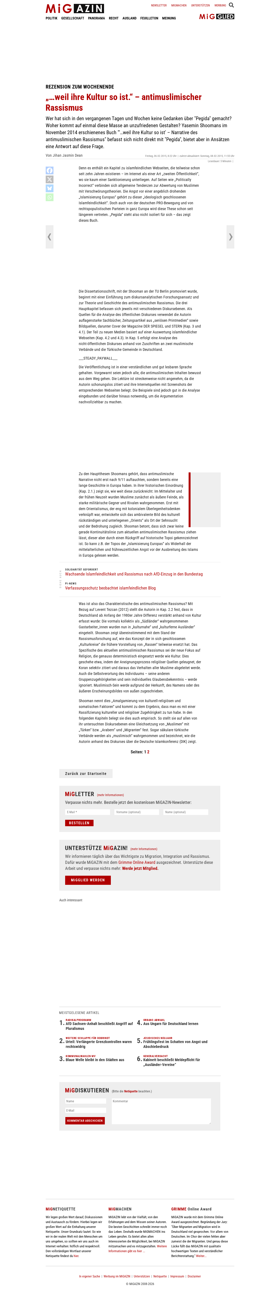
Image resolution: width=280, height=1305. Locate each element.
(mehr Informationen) (110, 795)
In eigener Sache (89, 1276)
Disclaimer (194, 1276)
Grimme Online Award (136, 862)
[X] (49, 179)
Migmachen (178, 5)
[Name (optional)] (185, 812)
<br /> (207, 499)
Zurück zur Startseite (86, 773)
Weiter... (201, 1256)
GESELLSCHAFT (72, 18)
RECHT (114, 18)
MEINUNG (169, 18)
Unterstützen (200, 5)
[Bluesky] (49, 188)
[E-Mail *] (87, 812)
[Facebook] (49, 170)
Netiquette (131, 1091)
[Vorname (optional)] (136, 812)
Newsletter (159, 5)
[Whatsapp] (49, 197)
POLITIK (51, 18)
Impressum (177, 1276)
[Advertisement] (140, 52)
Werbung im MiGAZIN (117, 1276)
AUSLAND (129, 18)
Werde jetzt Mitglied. (140, 868)
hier (76, 1256)
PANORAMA (96, 18)
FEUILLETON (149, 18)
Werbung (220, 5)
